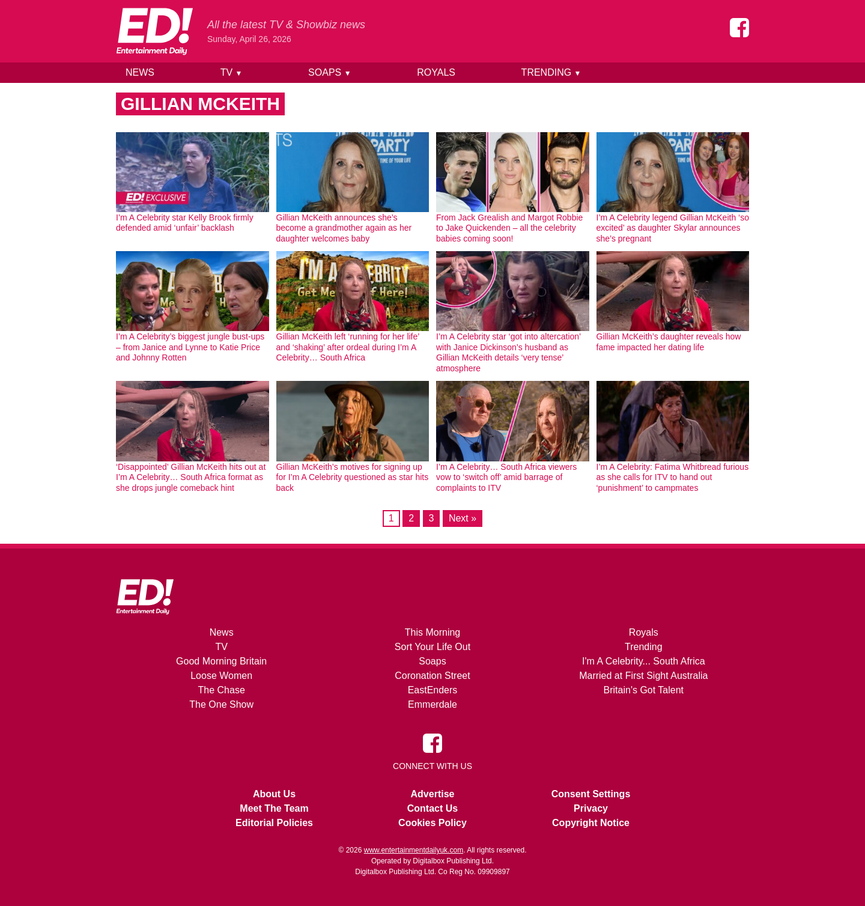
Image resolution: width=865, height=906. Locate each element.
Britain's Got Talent (644, 690)
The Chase (221, 690)
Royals (436, 72)
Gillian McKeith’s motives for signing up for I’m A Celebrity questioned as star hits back (352, 477)
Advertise (433, 794)
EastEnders (433, 690)
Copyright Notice (591, 823)
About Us (274, 794)
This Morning (432, 632)
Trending (551, 72)
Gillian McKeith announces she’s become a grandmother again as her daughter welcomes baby (344, 228)
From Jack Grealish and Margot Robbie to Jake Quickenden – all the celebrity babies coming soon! (509, 228)
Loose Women (221, 675)
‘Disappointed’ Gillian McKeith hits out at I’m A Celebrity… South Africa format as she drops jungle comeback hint (191, 477)
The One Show (221, 704)
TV (231, 72)
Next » (462, 518)
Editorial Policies (274, 823)
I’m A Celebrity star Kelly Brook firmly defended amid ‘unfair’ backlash (184, 223)
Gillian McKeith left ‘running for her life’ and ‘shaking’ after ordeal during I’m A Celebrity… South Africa (347, 347)
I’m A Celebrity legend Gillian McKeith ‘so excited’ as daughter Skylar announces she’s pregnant (672, 228)
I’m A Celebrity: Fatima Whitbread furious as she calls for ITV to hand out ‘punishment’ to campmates (672, 477)
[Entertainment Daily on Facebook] (739, 27)
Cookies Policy (432, 823)
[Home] (154, 31)
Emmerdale (432, 704)
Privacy (591, 808)
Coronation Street (432, 675)
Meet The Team (274, 808)
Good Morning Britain (221, 661)
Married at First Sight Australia (643, 675)
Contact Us (432, 808)
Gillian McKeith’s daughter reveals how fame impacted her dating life (668, 342)
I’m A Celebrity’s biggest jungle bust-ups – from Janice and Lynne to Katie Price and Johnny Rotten (190, 347)
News (140, 72)
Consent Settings (591, 794)
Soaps (329, 72)
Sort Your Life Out (432, 647)
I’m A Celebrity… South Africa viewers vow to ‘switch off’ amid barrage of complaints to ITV (506, 477)
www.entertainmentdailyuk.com (413, 850)
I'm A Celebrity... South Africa (643, 661)
